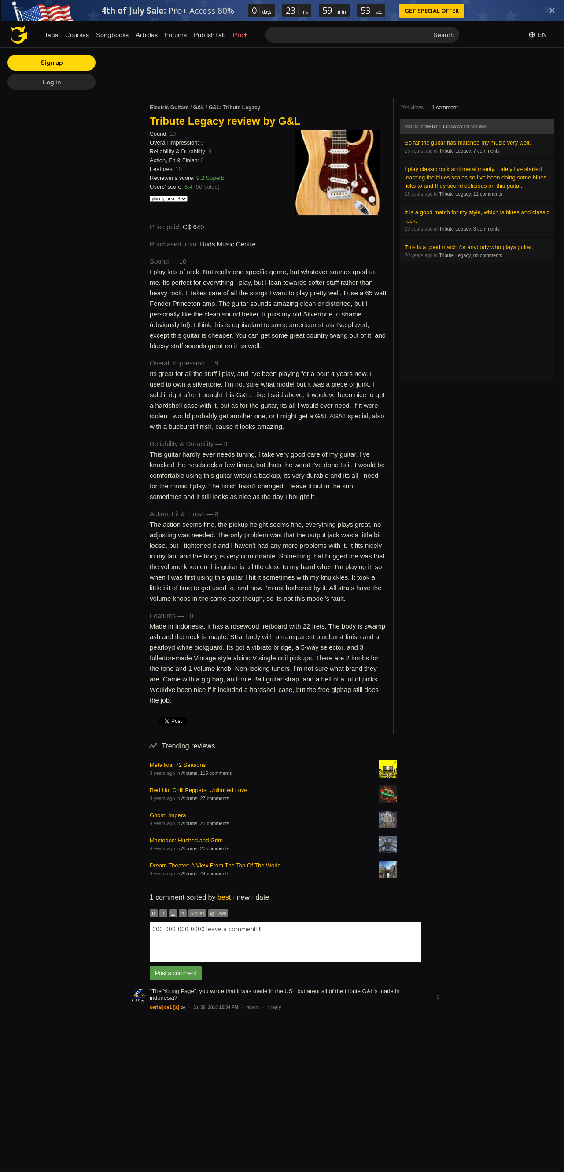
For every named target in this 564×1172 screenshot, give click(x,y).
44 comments (214, 873)
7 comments (486, 150)
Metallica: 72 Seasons (178, 765)
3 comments (486, 228)
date (262, 897)
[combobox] (285, 942)
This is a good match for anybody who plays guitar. (469, 247)
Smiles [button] (197, 913)
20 (183, 1007)
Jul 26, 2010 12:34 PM (215, 1007)
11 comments (487, 194)
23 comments (214, 823)
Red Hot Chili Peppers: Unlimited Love (198, 790)
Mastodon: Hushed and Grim (186, 840)
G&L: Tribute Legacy (234, 107)
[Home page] (19, 35)
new (242, 897)
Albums (189, 773)
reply (274, 1007)
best (224, 897)
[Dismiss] (552, 11)
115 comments (216, 773)
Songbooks (112, 34)
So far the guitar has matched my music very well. (468, 142)
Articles (147, 34)
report (252, 1007)
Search (443, 34)
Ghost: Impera (168, 815)
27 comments (214, 798)
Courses (77, 34)
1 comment (444, 107)
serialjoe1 (161, 1007)
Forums (176, 34)
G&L (198, 107)
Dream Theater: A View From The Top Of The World (215, 865)
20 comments (214, 848)
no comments (487, 255)
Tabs (51, 34)
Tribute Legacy (441, 126)
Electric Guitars (169, 107)
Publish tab (210, 34)
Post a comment (175, 973)
